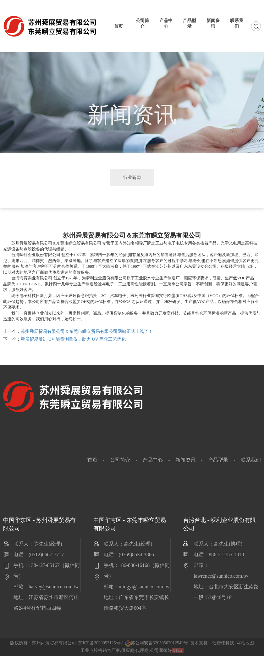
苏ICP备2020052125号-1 (101, 643)
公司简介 (120, 460)
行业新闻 (132, 177)
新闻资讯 (185, 460)
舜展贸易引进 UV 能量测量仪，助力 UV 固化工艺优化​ (73, 339)
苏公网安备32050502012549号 (156, 643)
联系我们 (251, 460)
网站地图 (245, 643)
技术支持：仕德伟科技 (212, 643)
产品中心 (153, 460)
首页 (92, 460)
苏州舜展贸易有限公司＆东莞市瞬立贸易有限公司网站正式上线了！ (87, 331)
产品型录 (218, 460)
